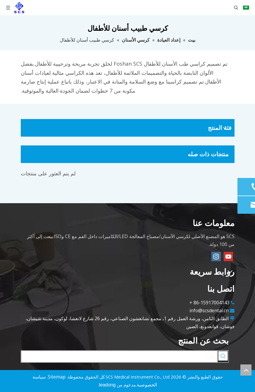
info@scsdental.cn (209, 310)
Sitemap (57, 377)
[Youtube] (228, 256)
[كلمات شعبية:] (223, 356)
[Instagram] (216, 256)
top (245, 370)
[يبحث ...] (119, 356)
